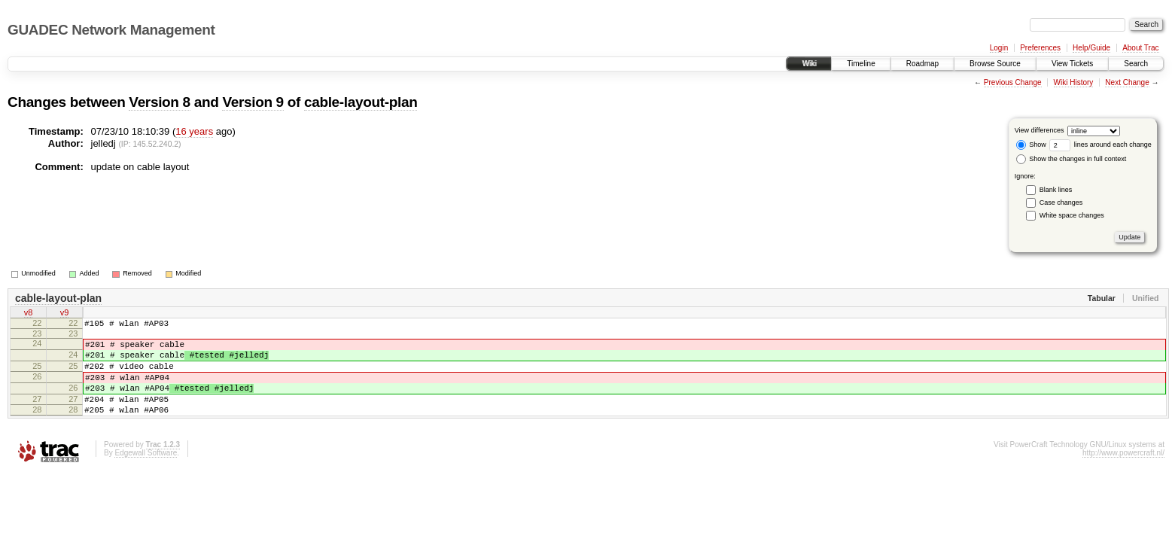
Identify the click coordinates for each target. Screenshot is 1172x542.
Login (999, 48)
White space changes (1072, 215)
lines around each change (1100, 144)
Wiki (809, 63)
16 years (194, 131)
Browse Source (995, 63)
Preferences (1040, 48)
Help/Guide (1091, 48)
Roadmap (922, 63)
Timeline (861, 63)
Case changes (1061, 202)
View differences (1039, 130)
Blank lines (1056, 189)
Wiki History (1074, 82)
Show (1031, 144)
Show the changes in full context (1071, 159)
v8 (28, 313)
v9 (64, 313)
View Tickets (1072, 63)
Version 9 (252, 102)
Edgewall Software (145, 473)
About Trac (1140, 48)
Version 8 (159, 102)
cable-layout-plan (360, 102)
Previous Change (1013, 82)
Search (1136, 63)
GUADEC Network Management (111, 30)
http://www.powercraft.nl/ (1123, 473)
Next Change (1127, 82)
